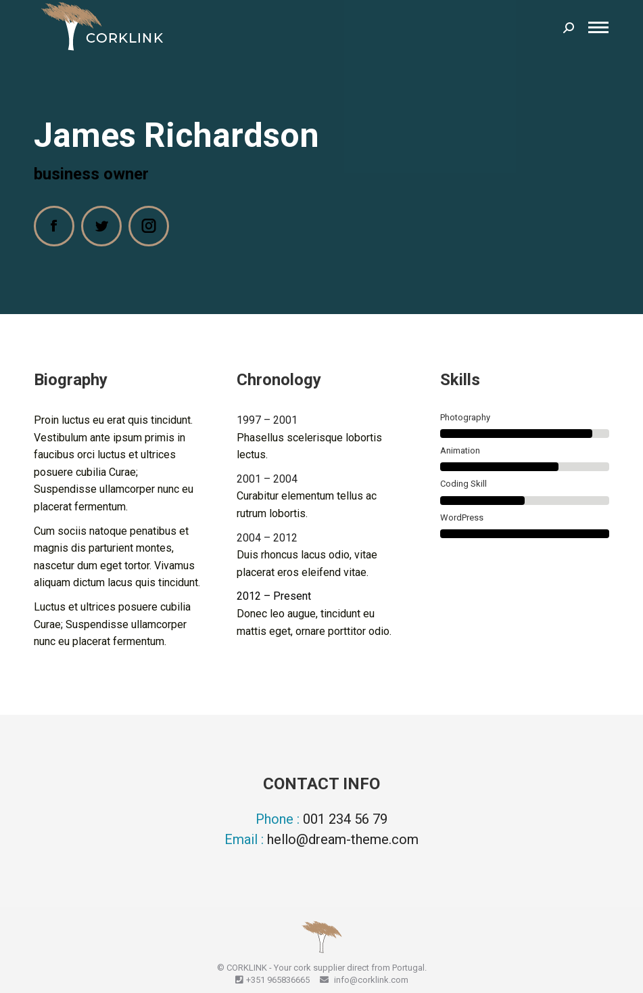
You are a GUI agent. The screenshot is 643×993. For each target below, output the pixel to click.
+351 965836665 (278, 980)
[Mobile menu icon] (598, 27)
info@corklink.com (370, 980)
